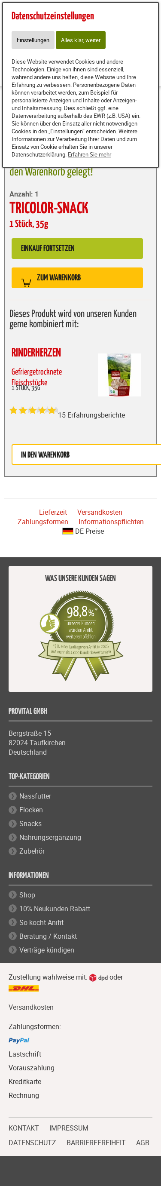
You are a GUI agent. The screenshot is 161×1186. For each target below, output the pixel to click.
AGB (142, 1143)
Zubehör (32, 851)
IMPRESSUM (68, 1127)
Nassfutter (35, 796)
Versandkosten (99, 512)
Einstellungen (33, 40)
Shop (27, 895)
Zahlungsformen (43, 521)
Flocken (31, 809)
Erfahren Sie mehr (89, 154)
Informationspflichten (111, 521)
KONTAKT (24, 1127)
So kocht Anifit (41, 922)
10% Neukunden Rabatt (54, 908)
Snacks (30, 823)
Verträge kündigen (46, 950)
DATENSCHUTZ (32, 1142)
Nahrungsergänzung (50, 837)
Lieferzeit (53, 512)
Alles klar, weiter (80, 40)
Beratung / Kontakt (48, 936)
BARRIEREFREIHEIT (96, 1142)
